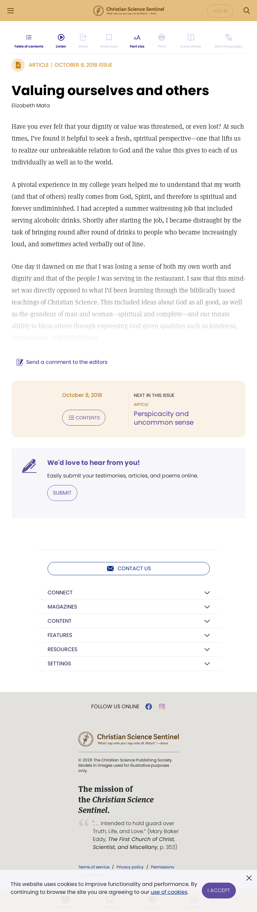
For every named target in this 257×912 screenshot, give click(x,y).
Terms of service (93, 867)
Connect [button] (60, 592)
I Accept (218, 888)
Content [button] (60, 621)
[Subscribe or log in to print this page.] (164, 45)
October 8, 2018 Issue (83, 65)
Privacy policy (130, 867)
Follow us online (115, 706)
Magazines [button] (62, 607)
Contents (84, 418)
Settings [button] (59, 663)
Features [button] (60, 635)
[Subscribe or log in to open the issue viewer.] (190, 45)
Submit (62, 493)
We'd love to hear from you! (93, 463)
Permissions (162, 867)
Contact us (128, 569)
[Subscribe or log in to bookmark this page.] (111, 45)
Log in (220, 11)
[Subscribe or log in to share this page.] (85, 45)
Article (39, 65)
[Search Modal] (246, 11)
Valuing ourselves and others (110, 90)
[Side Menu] (10, 11)
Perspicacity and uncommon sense (164, 418)
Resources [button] (62, 649)
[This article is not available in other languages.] (227, 45)
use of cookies (176, 892)
